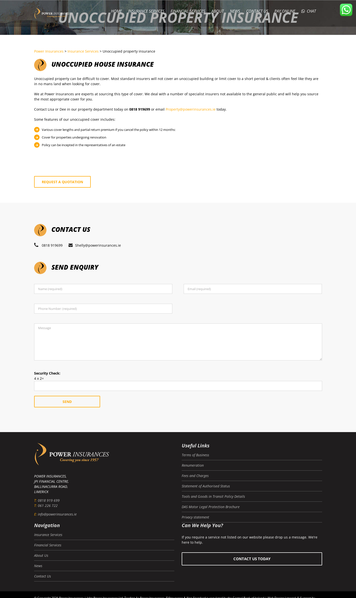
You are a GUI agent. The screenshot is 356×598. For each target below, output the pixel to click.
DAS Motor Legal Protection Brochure (211, 506)
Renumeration (193, 465)
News (38, 565)
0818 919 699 (49, 500)
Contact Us (42, 576)
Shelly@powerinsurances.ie (98, 245)
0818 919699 (52, 245)
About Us (41, 555)
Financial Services (47, 545)
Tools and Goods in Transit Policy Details (213, 496)
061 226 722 (48, 505)
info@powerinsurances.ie (57, 514)
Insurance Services (48, 534)
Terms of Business (195, 455)
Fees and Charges (195, 475)
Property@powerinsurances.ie (191, 109)
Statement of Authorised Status (206, 486)
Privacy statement (195, 517)
